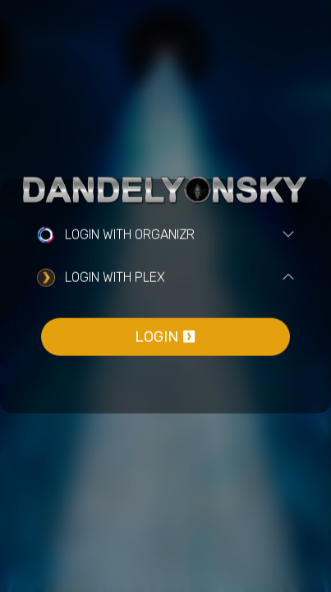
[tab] (165, 235)
